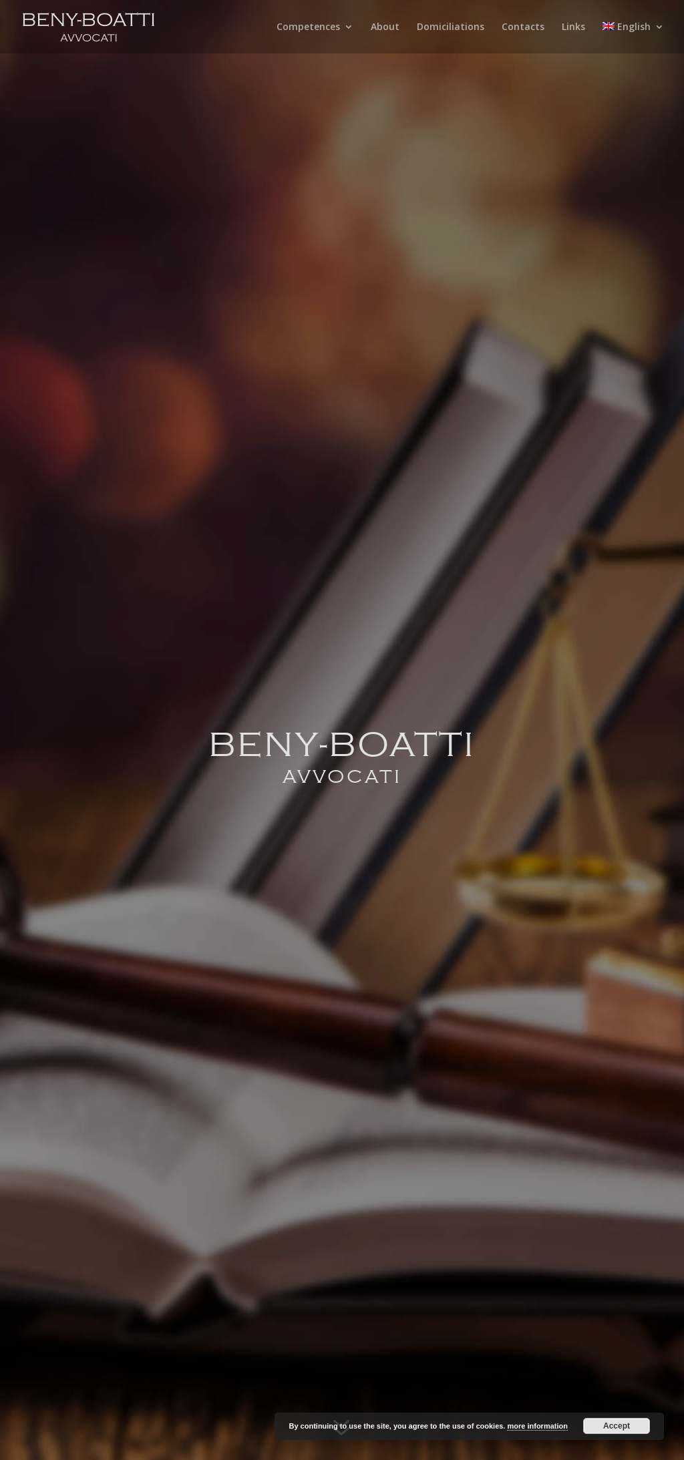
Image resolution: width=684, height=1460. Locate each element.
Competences (308, 27)
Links (573, 27)
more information (537, 1426)
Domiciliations (450, 27)
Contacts (523, 27)
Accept (616, 1426)
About (385, 27)
